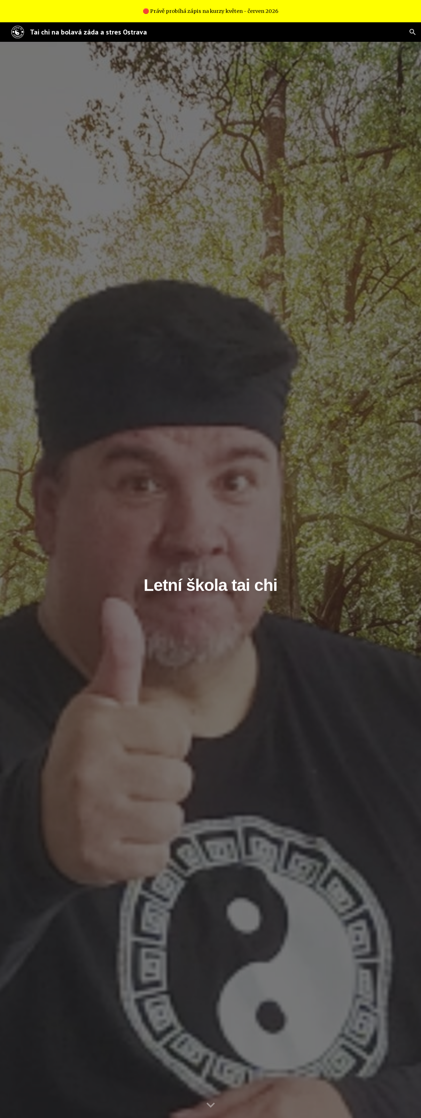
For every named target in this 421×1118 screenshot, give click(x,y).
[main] (210, 579)
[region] (210, 11)
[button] (412, 32)
